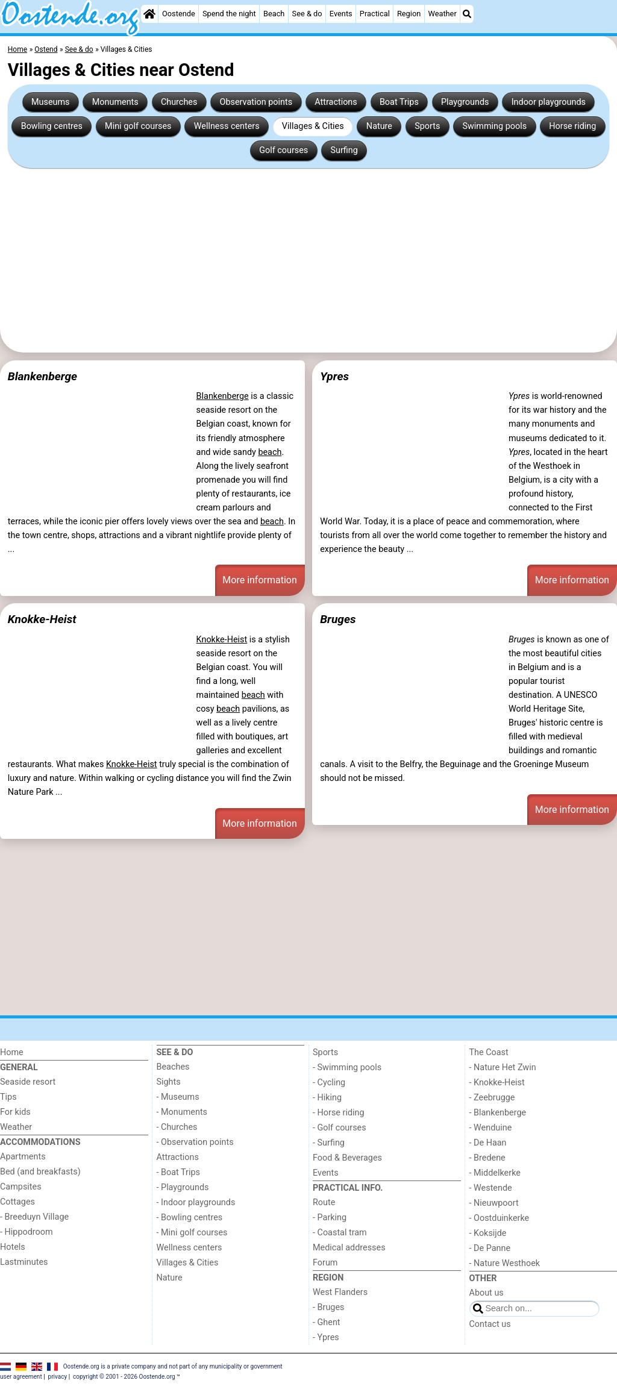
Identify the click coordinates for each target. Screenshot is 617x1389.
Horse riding (572, 126)
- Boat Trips (179, 1172)
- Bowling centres (190, 1217)
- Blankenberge (498, 1113)
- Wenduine (490, 1128)
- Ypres (326, 1337)
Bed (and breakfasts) (40, 1172)
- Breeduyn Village (34, 1217)
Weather (442, 13)
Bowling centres (52, 126)
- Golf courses (339, 1128)
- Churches (177, 1127)
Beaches (173, 1067)
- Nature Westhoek (504, 1263)
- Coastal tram (340, 1233)
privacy (57, 1376)
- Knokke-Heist (497, 1082)
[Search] (467, 14)
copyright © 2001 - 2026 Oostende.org (124, 1376)
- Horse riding (339, 1113)
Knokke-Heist (42, 619)
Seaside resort (27, 1082)
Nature (379, 126)
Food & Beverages (347, 1158)
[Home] (149, 14)
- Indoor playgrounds (196, 1202)
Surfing (343, 150)
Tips (8, 1097)
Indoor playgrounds (549, 102)
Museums (50, 102)
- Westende (490, 1188)
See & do (307, 13)
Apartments (23, 1157)
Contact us (490, 1324)
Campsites (21, 1187)
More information (259, 580)
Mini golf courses (138, 126)
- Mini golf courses (192, 1233)
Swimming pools (495, 126)
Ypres (334, 376)
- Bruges (328, 1307)
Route (324, 1202)
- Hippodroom (26, 1232)
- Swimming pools (347, 1067)
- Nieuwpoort (494, 1203)
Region (409, 13)
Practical (375, 13)
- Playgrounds (183, 1187)
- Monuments (182, 1112)
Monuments (115, 102)
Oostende (178, 13)
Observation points (256, 102)
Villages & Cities (313, 126)
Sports (427, 126)
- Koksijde (488, 1233)
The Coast (489, 1052)
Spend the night (229, 13)
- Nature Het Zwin (502, 1067)
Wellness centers (227, 126)
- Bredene (487, 1158)
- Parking (329, 1217)
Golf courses (283, 150)
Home (11, 1052)
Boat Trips (399, 102)
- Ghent (326, 1322)
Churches (179, 102)
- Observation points (195, 1142)
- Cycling (329, 1082)
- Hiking (327, 1098)
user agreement (21, 1376)
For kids (15, 1112)
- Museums (178, 1097)
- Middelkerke (495, 1173)
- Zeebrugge (492, 1098)
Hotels (12, 1247)
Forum (325, 1263)
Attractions (336, 102)
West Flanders (340, 1292)
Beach (273, 13)
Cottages (17, 1202)
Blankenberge (42, 376)
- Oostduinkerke (499, 1218)
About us (486, 1293)
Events (341, 13)
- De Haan (488, 1143)
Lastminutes (24, 1262)
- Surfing (329, 1143)
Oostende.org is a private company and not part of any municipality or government (173, 1365)
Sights (169, 1082)
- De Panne (490, 1248)
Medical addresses (349, 1248)
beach (269, 452)
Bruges (337, 619)
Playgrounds (465, 102)
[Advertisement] (308, 260)
